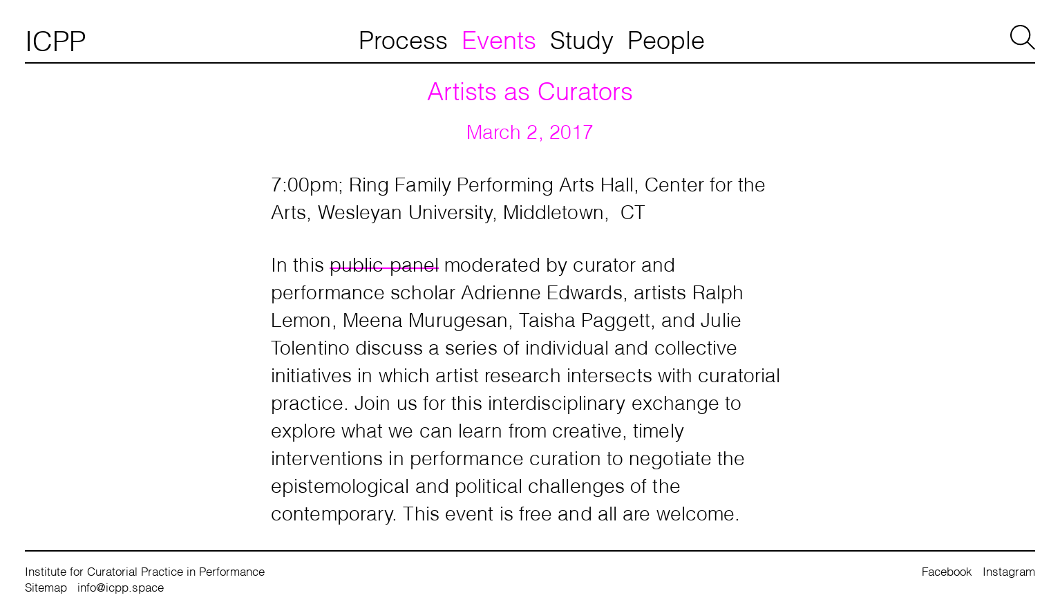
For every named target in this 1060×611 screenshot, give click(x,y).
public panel (384, 262)
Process (403, 37)
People (666, 37)
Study (582, 37)
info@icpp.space (120, 586)
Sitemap (46, 586)
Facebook (947, 570)
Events (499, 37)
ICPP (55, 38)
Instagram (1009, 570)
